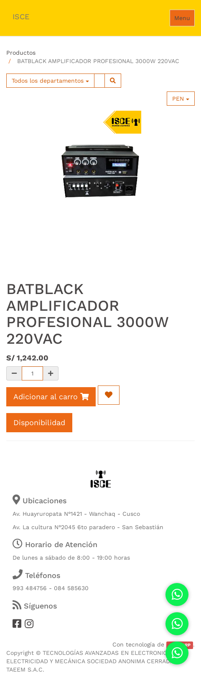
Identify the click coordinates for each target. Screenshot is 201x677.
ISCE (21, 16)
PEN (180, 98)
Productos (21, 52)
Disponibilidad (39, 422)
